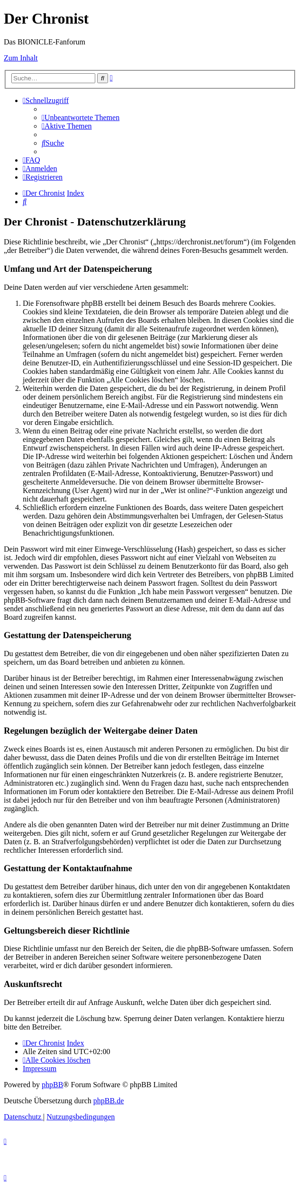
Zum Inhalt (21, 58)
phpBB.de (108, 1101)
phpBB (52, 1085)
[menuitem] (80, 117)
